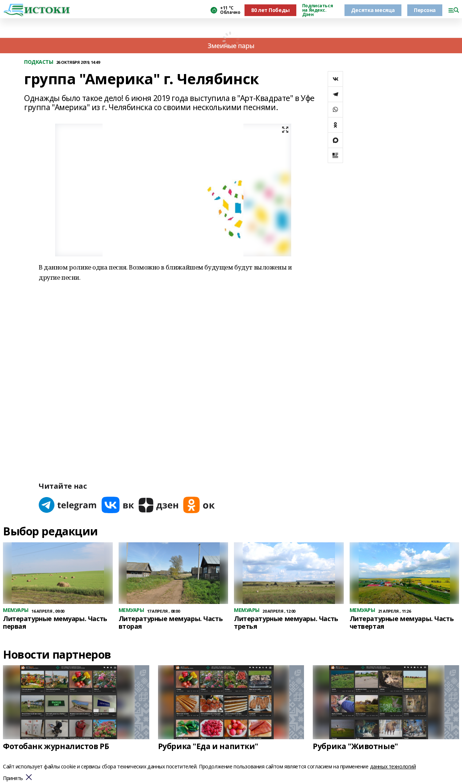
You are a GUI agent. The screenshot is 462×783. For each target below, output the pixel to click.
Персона (425, 10)
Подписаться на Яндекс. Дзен (317, 10)
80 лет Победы (270, 10)
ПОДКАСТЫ (38, 62)
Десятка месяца (373, 10)
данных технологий (393, 766)
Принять (13, 778)
